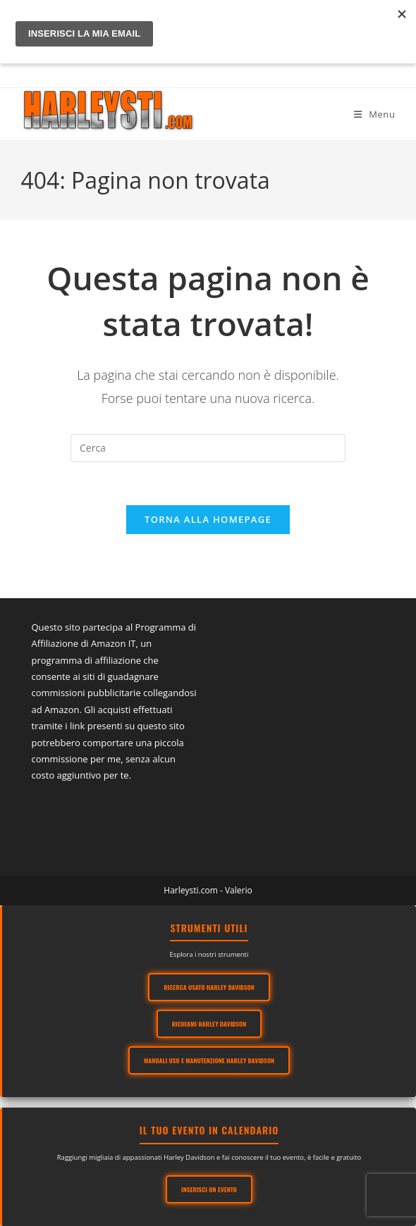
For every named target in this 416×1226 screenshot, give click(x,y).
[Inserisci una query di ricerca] (208, 448)
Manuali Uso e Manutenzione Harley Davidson (209, 1060)
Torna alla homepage (208, 519)
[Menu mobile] (375, 114)
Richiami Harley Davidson (209, 1024)
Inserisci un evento (210, 1189)
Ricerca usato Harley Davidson (209, 987)
